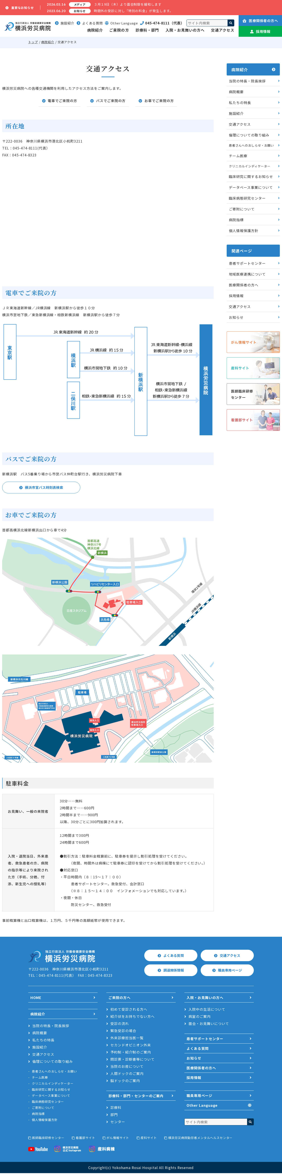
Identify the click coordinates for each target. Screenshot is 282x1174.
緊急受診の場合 (123, 1031)
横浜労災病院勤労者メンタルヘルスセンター (200, 1138)
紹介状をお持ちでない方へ (132, 1017)
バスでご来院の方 (111, 100)
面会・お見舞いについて (209, 1024)
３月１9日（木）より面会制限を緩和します (127, 4)
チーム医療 (238, 155)
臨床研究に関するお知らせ (251, 176)
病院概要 (236, 91)
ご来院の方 (119, 30)
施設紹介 (64, 23)
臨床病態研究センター (247, 198)
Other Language (202, 1106)
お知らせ (236, 317)
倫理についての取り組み (249, 135)
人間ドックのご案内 (127, 1074)
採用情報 (260, 31)
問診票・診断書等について (132, 1060)
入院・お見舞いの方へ (185, 30)
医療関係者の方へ (260, 20)
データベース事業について (251, 187)
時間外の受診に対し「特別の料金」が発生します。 (133, 10)
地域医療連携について (247, 274)
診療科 (115, 1108)
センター (117, 1122)
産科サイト (149, 1138)
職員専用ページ (230, 971)
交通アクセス (222, 30)
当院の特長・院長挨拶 (247, 80)
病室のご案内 (200, 1017)
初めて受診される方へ (128, 1010)
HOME (35, 998)
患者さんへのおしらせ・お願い (251, 145)
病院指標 (236, 219)
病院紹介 (95, 30)
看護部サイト (85, 1138)
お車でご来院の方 (159, 100)
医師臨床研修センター (48, 1138)
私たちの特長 (240, 102)
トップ (33, 42)
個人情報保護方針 (243, 230)
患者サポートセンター (247, 263)
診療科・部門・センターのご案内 (136, 1096)
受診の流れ (119, 1024)
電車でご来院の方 (62, 100)
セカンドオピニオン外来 (130, 1045)
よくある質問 (90, 23)
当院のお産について (127, 1067)
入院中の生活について (207, 1010)
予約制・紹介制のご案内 (130, 1052)
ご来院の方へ (119, 998)
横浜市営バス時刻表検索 (44, 487)
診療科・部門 (147, 30)
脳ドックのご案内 (125, 1081)
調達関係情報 (174, 971)
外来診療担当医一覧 (127, 1038)
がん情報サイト (118, 1138)
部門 (114, 1115)
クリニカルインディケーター (250, 166)
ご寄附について (242, 209)
